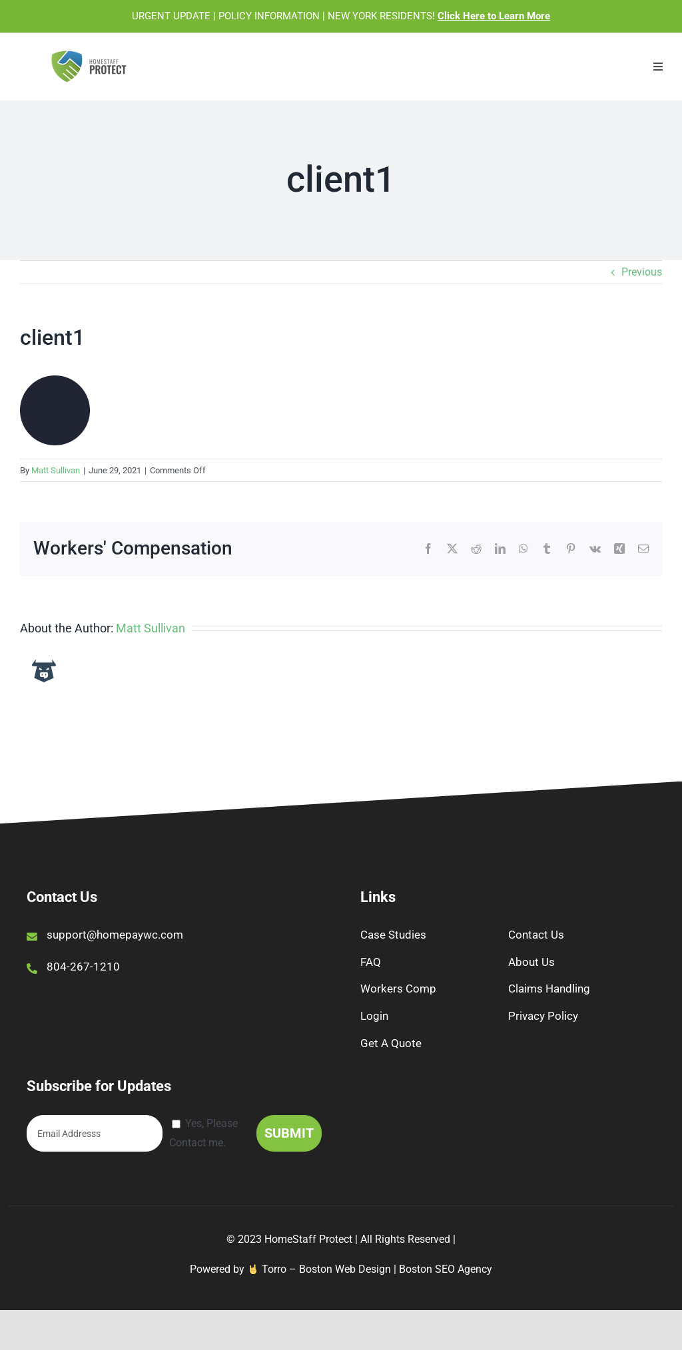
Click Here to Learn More (494, 16)
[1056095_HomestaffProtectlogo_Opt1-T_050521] (89, 54)
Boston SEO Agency (445, 1269)
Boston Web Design (345, 1269)
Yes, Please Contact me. (203, 1133)
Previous (641, 272)
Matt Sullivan (55, 470)
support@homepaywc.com (115, 934)
